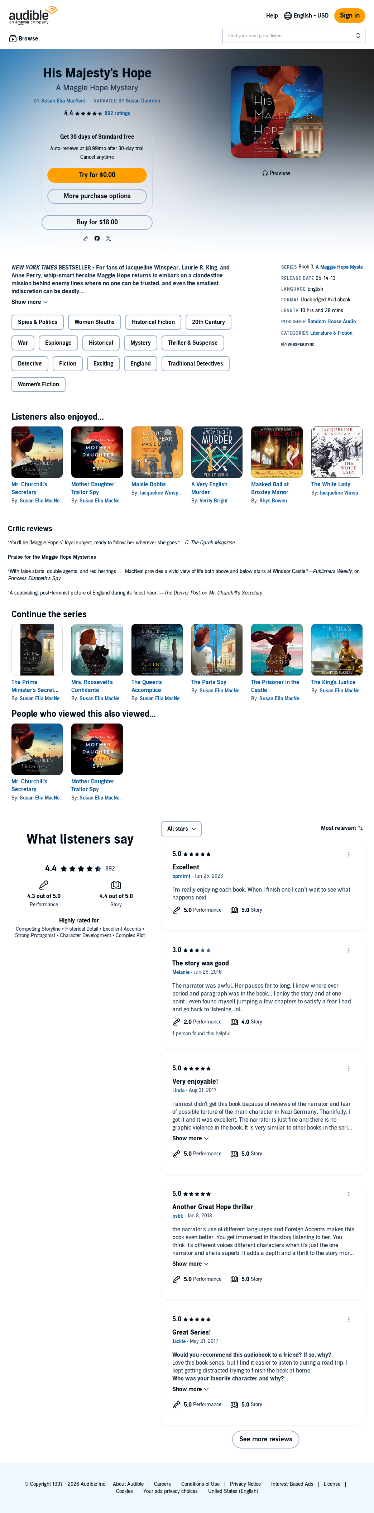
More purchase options (97, 196)
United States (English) (233, 1491)
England (140, 363)
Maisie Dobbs (148, 484)
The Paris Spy (208, 682)
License (332, 1484)
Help (272, 15)
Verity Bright (213, 501)
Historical (101, 343)
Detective (30, 363)
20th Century (208, 322)
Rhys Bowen (273, 501)
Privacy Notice (245, 1484)
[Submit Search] (359, 36)
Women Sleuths (95, 322)
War (23, 343)
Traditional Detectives (195, 363)
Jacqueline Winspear (163, 493)
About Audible (128, 1484)
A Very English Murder (209, 488)
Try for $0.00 (97, 175)
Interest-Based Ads (292, 1484)
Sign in (350, 15)
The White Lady (330, 484)
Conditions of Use (200, 1484)
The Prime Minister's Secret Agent (32, 690)
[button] (85, 239)
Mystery (140, 343)
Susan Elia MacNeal (41, 501)
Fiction (67, 363)
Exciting (103, 363)
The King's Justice (333, 682)
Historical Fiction (153, 322)
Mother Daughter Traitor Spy (92, 488)
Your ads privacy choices (170, 1491)
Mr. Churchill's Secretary (29, 488)
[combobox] (293, 36)
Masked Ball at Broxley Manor (270, 488)
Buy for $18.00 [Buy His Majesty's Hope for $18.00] (97, 222)
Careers (162, 1484)
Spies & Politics (37, 322)
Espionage (58, 343)
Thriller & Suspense (193, 343)
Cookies (124, 1491)
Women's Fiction (38, 384)
